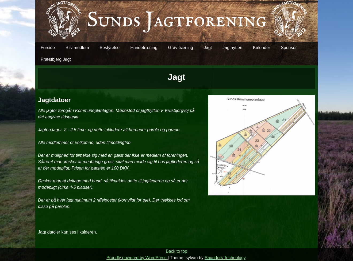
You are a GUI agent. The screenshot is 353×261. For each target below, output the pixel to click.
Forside (48, 47)
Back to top (176, 251)
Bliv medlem (77, 47)
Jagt (208, 47)
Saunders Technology (225, 257)
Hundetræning (143, 47)
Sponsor (289, 47)
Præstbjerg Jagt (56, 59)
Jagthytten (232, 47)
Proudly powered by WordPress (137, 257)
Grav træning (180, 47)
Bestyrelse (110, 47)
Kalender (261, 47)
